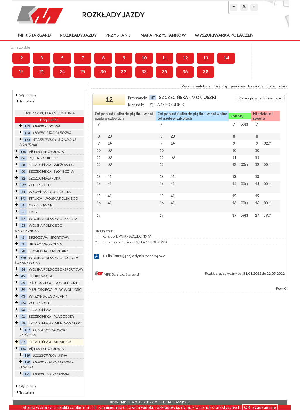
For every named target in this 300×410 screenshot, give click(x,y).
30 (103, 71)
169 (27, 355)
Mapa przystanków (163, 35)
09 (110, 150)
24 (62, 71)
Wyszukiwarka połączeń (224, 35)
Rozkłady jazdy (78, 35)
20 (23, 251)
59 (244, 124)
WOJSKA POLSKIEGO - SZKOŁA (53, 218)
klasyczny (255, 86)
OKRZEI (35, 212)
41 (110, 176)
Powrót (281, 288)
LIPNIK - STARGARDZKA (52, 133)
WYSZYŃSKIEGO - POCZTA (50, 191)
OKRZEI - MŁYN (41, 205)
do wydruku (276, 86)
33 (144, 71)
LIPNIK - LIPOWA (46, 126)
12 (185, 57)
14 (226, 57)
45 (23, 276)
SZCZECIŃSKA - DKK (45, 178)
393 (23, 198)
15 (21, 71)
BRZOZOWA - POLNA (45, 244)
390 (23, 257)
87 (23, 342)
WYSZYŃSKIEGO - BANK (48, 296)
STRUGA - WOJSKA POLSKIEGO (53, 198)
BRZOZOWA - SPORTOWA (49, 237)
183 (27, 126)
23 (23, 225)
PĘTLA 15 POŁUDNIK (46, 151)
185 (27, 139)
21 (41, 71)
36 (185, 71)
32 (123, 71)
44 (23, 192)
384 (23, 303)
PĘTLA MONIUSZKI (44, 158)
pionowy (238, 86)
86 (23, 158)
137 (27, 330)
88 (23, 165)
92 (23, 178)
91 (23, 316)
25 (82, 71)
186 (23, 151)
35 (164, 71)
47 (23, 219)
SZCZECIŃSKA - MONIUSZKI (51, 342)
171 (27, 374)
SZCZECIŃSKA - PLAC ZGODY (51, 316)
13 (205, 57)
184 (27, 133)
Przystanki (118, 35)
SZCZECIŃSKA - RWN (50, 355)
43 (23, 296)
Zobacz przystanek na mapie (260, 98)
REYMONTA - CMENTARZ (48, 251)
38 (205, 71)
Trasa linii (26, 101)
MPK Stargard (34, 35)
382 (23, 185)
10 (144, 57)
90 (23, 171)
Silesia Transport (175, 402)
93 (23, 310)
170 (27, 362)
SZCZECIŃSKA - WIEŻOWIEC (51, 165)
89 (23, 323)
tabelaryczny (218, 86)
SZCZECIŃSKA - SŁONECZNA (51, 171)
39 (23, 289)
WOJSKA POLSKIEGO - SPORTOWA (56, 269)
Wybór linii (27, 95)
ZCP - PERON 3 (40, 303)
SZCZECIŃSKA (40, 310)
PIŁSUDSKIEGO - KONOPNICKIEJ (54, 283)
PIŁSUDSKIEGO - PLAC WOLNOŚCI (55, 289)
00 (244, 164)
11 (164, 57)
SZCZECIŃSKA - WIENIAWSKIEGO (55, 323)
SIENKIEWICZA (40, 276)
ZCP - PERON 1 (40, 185)
